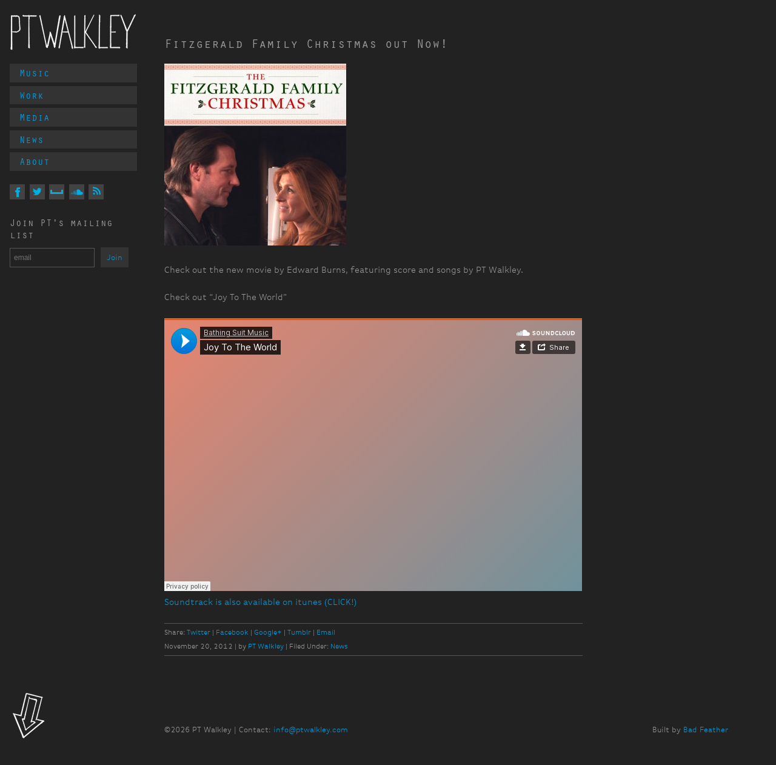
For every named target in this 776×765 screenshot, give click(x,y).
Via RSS (96, 191)
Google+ (268, 632)
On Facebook (17, 191)
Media (34, 117)
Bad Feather (705, 729)
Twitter (198, 632)
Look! (28, 717)
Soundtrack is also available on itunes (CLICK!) (260, 602)
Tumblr (299, 632)
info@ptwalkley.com (310, 729)
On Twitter (37, 191)
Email (325, 632)
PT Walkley (73, 32)
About (34, 161)
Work (31, 95)
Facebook (232, 632)
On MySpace (56, 191)
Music (34, 72)
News (31, 139)
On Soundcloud (76, 191)
